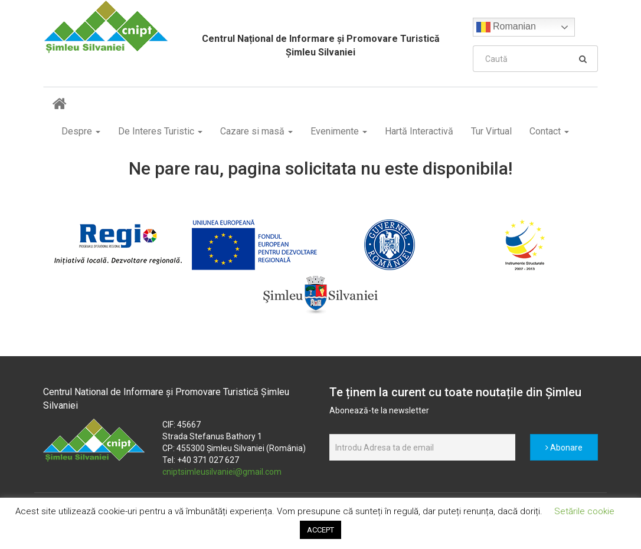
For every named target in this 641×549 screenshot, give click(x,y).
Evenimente (338, 131)
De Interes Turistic (160, 131)
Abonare (564, 447)
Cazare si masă (256, 131)
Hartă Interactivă (419, 131)
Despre (80, 131)
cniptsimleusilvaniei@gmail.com (222, 471)
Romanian (506, 27)
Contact (549, 131)
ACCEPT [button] (320, 529)
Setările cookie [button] (584, 511)
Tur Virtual (491, 131)
